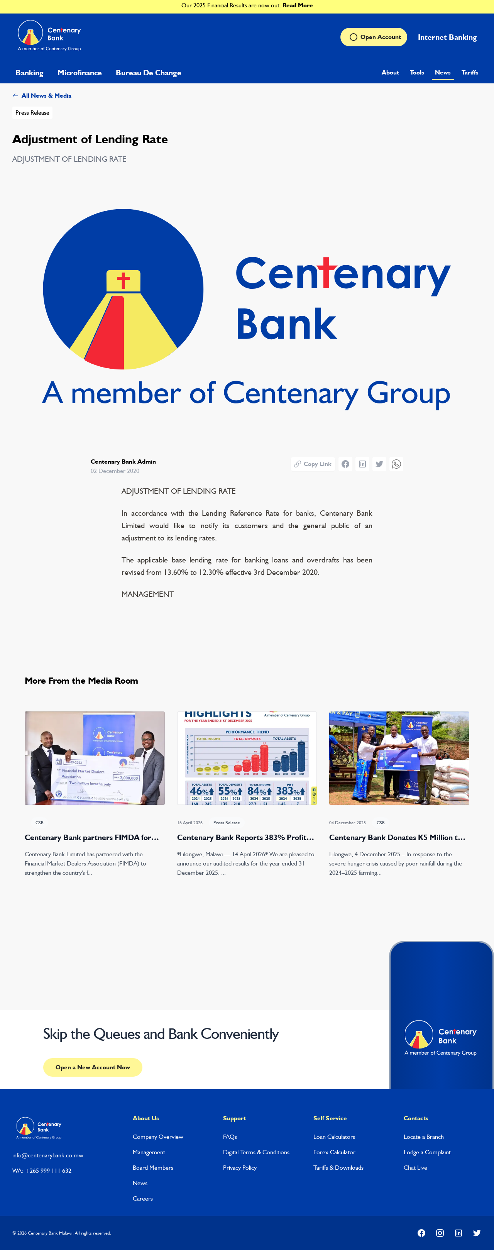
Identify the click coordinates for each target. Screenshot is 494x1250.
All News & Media (41, 95)
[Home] (50, 37)
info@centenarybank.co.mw (47, 1155)
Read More (298, 5)
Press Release (32, 112)
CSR (40, 822)
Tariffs (470, 72)
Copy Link (313, 464)
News (443, 72)
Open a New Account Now (93, 1067)
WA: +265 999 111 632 (41, 1170)
